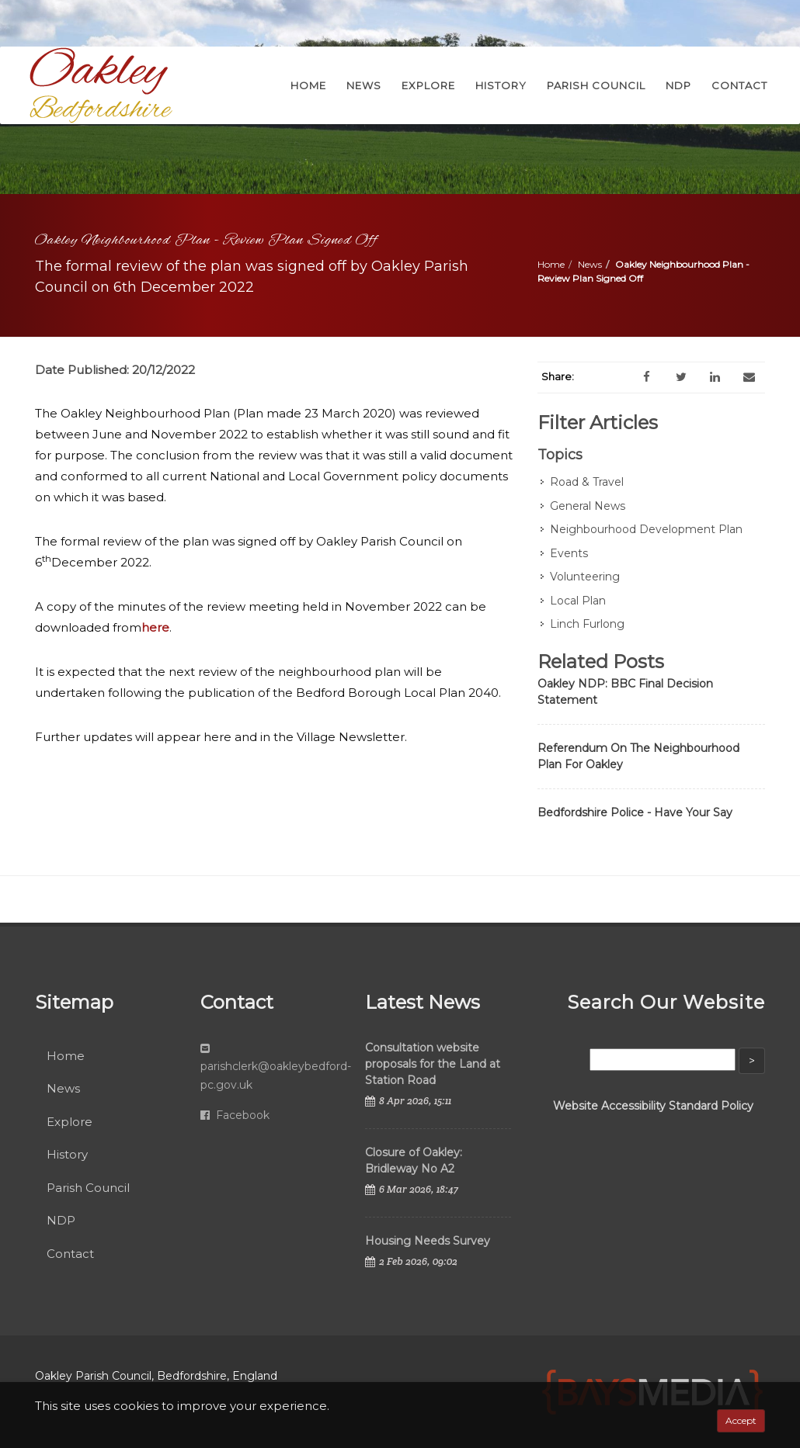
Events (569, 553)
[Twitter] (681, 377)
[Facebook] (647, 377)
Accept (741, 1420)
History (67, 1154)
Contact (70, 1253)
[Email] (749, 377)
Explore (69, 1121)
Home (551, 264)
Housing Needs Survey (427, 1241)
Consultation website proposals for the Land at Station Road (432, 1064)
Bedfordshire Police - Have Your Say (634, 812)
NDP (61, 1220)
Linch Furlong (587, 624)
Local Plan (578, 601)
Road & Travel (587, 482)
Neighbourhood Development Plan (646, 529)
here (155, 627)
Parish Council (88, 1187)
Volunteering (585, 577)
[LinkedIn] (715, 377)
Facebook (235, 1115)
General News (587, 506)
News (590, 264)
